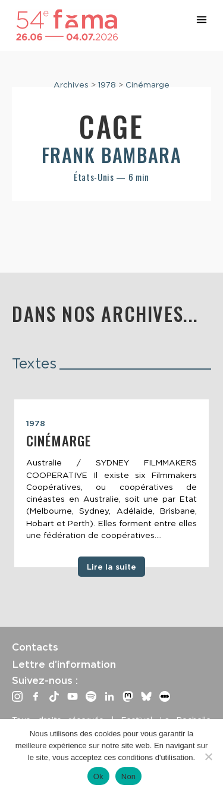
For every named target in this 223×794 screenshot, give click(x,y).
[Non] (208, 756)
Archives (71, 84)
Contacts (35, 647)
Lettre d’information (64, 664)
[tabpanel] (111, 483)
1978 (107, 84)
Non (128, 776)
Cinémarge (147, 84)
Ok (98, 776)
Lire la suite (111, 566)
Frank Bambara (112, 154)
